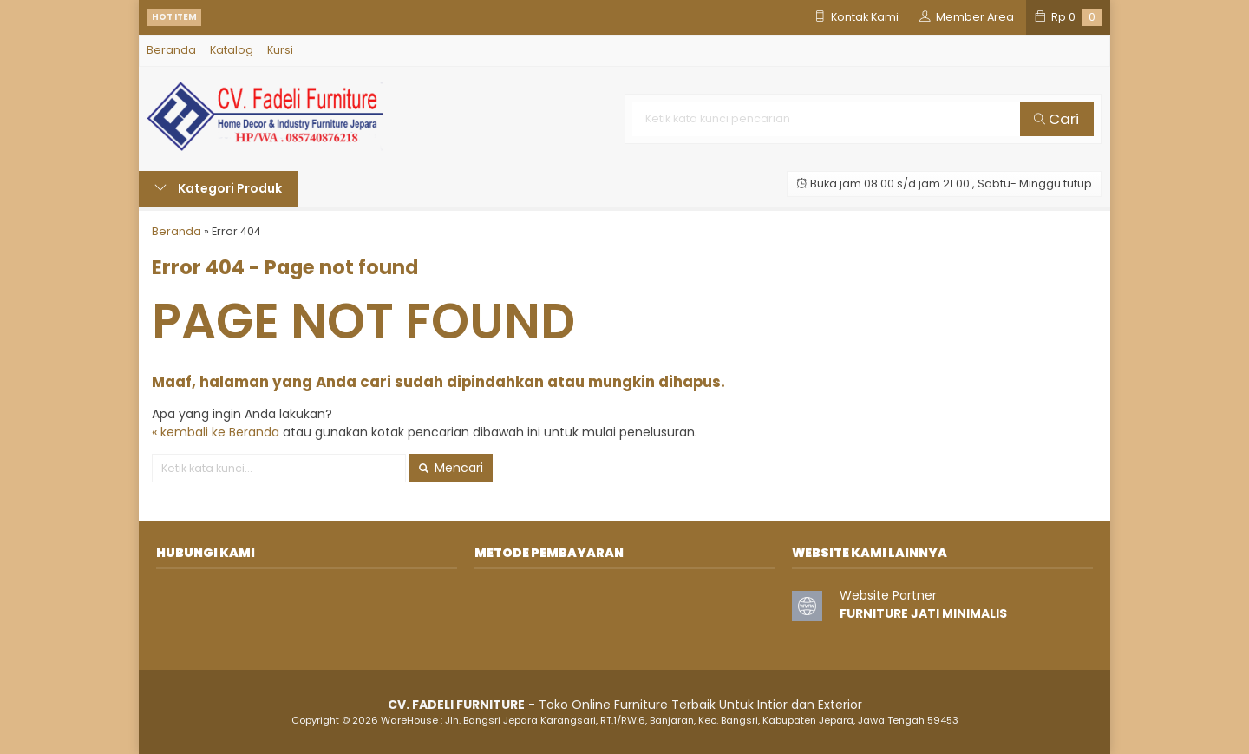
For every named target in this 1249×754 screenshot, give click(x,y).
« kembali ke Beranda (215, 432)
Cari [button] (1056, 118)
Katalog (231, 50)
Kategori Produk (218, 188)
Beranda (171, 50)
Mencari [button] (451, 467)
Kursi (280, 50)
